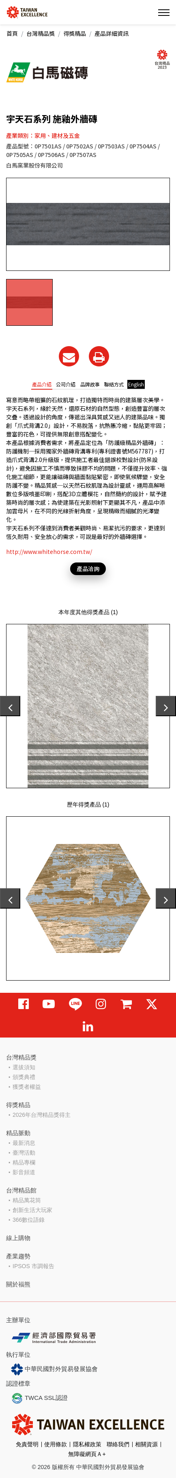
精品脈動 (18, 1133)
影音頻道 (24, 1172)
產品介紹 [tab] (42, 384)
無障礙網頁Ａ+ (86, 1454)
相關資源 (146, 1444)
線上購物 (18, 1238)
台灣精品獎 (40, 33)
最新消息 (24, 1143)
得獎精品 (74, 33)
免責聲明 (27, 1444)
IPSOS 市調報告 (33, 1266)
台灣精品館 (21, 1190)
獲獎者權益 (27, 1087)
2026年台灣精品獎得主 (42, 1115)
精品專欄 (24, 1162)
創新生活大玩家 (32, 1210)
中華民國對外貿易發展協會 (54, 1369)
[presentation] (10, 706)
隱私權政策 (87, 1444)
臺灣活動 (24, 1152)
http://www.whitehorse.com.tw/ (49, 551)
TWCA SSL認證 (39, 1398)
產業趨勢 (18, 1256)
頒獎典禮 (24, 1077)
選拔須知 (24, 1067)
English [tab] (136, 384)
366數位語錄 (29, 1220)
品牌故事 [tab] (90, 384)
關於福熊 (18, 1284)
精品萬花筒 (27, 1200)
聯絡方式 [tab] (114, 384)
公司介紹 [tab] (65, 384)
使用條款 (55, 1444)
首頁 (12, 33)
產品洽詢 (88, 569)
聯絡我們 (118, 1444)
